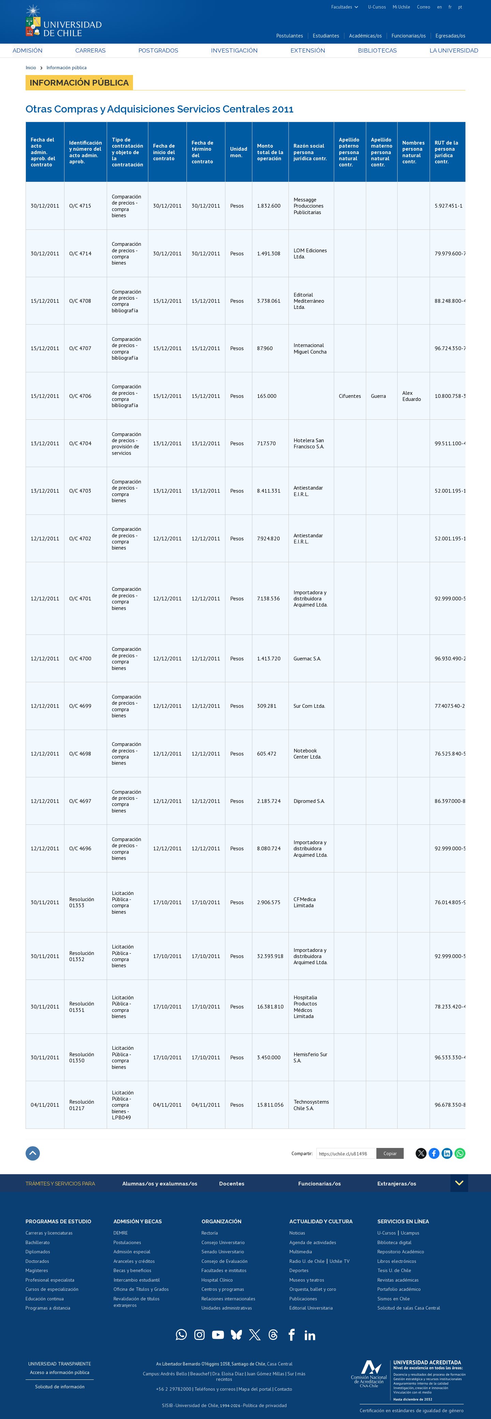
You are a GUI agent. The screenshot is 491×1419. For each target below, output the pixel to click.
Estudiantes (326, 37)
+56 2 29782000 (176, 1384)
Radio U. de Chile (307, 1263)
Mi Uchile (401, 7)
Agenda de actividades (312, 1244)
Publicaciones (303, 1300)
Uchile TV (339, 1263)
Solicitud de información (60, 1388)
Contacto (278, 1384)
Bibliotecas (368, 51)
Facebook (434, 1154)
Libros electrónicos (396, 1263)
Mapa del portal (251, 1384)
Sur (280, 1375)
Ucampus (410, 1234)
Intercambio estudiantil (137, 1282)
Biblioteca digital (394, 1244)
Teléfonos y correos (214, 1384)
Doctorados (37, 1263)
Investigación (235, 51)
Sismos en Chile (393, 1300)
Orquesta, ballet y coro (312, 1291)
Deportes (299, 1272)
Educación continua (45, 1300)
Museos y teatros (306, 1282)
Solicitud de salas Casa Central (408, 1309)
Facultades (341, 7)
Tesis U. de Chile (394, 1272)
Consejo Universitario (223, 1244)
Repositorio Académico (400, 1253)
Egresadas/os (450, 37)
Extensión (303, 51)
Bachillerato (38, 1244)
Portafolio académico (399, 1291)
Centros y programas (223, 1291)
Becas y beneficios (132, 1272)
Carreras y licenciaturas (49, 1234)
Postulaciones (127, 1244)
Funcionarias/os (409, 37)
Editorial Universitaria (311, 1309)
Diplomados (38, 1253)
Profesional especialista (50, 1282)
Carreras (99, 51)
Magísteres (37, 1272)
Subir (33, 1154)
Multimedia (300, 1253)
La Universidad (440, 51)
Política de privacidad (262, 1400)
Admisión (41, 51)
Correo (423, 7)
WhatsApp (460, 1154)
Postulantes (290, 37)
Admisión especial (132, 1253)
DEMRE (121, 1234)
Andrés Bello (167, 1375)
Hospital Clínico (217, 1282)
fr (450, 7)
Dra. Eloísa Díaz (220, 1375)
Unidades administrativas (227, 1309)
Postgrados (163, 51)
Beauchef (192, 1375)
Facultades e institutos (224, 1272)
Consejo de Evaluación (225, 1263)
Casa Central (279, 1365)
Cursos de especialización (52, 1291)
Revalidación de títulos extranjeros (137, 1303)
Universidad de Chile (197, 1400)
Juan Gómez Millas (256, 1375)
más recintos (298, 1375)
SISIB (171, 1400)
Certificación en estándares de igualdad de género (417, 1412)
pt (460, 7)
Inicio (31, 69)
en (439, 7)
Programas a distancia (48, 1309)
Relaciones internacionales (228, 1300)
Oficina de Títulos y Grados (141, 1291)
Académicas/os (365, 37)
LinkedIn (447, 1154)
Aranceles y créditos (134, 1263)
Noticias (297, 1234)
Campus (146, 1375)
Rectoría (210, 1234)
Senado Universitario (223, 1253)
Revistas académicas (398, 1282)
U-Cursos (377, 7)
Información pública (66, 69)
